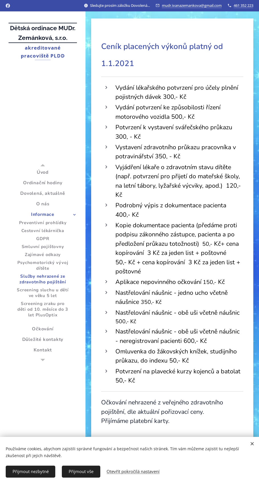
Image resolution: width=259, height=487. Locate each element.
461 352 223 (243, 5)
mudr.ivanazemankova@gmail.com (192, 5)
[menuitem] (43, 172)
